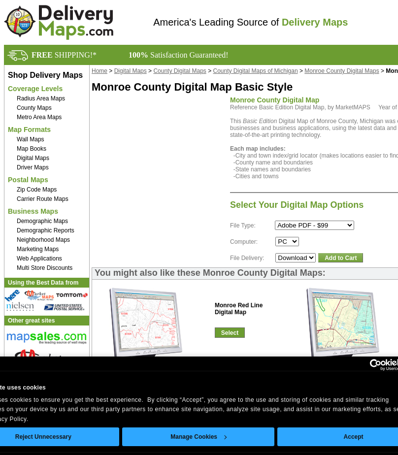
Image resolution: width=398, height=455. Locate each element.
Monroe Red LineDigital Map (239, 309)
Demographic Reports (45, 230)
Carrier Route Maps (42, 198)
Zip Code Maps (37, 189)
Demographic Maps (42, 221)
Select (229, 332)
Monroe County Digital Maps (341, 70)
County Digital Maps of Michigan (255, 70)
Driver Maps (33, 167)
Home (99, 70)
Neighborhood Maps (43, 239)
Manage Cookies (198, 436)
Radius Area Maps (41, 98)
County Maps (34, 107)
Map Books (31, 148)
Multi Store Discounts (44, 267)
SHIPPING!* (64, 55)
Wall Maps (30, 139)
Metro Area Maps (39, 117)
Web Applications (39, 258)
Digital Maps (33, 158)
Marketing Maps (38, 249)
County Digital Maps (179, 70)
